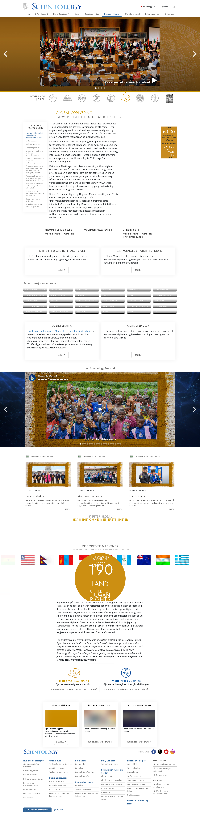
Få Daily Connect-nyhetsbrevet (161, 785)
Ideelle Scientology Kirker (111, 780)
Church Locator (107, 776)
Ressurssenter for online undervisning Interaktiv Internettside (34, 185)
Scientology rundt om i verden (112, 771)
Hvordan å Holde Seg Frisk (137, 802)
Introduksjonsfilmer (83, 776)
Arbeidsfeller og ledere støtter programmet (34, 205)
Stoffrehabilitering (134, 776)
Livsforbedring (55, 789)
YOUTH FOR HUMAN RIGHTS (126, 681)
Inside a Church (29, 789)
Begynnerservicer (58, 778)
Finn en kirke (160, 775)
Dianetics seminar (56, 781)
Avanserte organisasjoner (112, 784)
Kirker (77, 14)
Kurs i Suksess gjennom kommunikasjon (59, 794)
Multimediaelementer (33, 144)
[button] (96, 88)
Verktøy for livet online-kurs (60, 764)
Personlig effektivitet (57, 785)
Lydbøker (79, 768)
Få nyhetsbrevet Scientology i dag (161, 792)
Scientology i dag (92, 14)
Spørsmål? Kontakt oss (164, 764)
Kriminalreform (133, 772)
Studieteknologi (133, 768)
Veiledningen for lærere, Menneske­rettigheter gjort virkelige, (61, 331)
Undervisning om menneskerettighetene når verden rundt (35, 193)
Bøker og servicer (152, 14)
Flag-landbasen (107, 788)
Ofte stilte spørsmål (132, 14)
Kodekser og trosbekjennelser (30, 784)
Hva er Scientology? (61, 14)
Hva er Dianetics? (30, 774)
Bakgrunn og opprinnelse (33, 779)
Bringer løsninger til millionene (33, 200)
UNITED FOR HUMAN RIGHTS (35, 127)
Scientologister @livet (110, 764)
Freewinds (105, 792)
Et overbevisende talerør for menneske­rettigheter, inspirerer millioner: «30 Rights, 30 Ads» (34, 169)
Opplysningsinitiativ (33, 147)
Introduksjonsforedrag (84, 772)
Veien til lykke (133, 764)
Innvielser (79, 785)
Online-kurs (169, 14)
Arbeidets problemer (58, 768)
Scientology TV (149, 6)
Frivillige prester (133, 795)
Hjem (28, 14)
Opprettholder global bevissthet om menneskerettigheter (34, 135)
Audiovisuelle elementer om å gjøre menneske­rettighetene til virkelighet (35, 178)
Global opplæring (32, 141)
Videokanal (28, 797)
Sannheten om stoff (135, 780)
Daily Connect (108, 760)
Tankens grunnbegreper (59, 772)
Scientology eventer (83, 789)
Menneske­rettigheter (136, 784)
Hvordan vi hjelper (111, 14)
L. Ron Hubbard (41, 14)
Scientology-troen (30, 770)
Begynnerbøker (81, 764)
